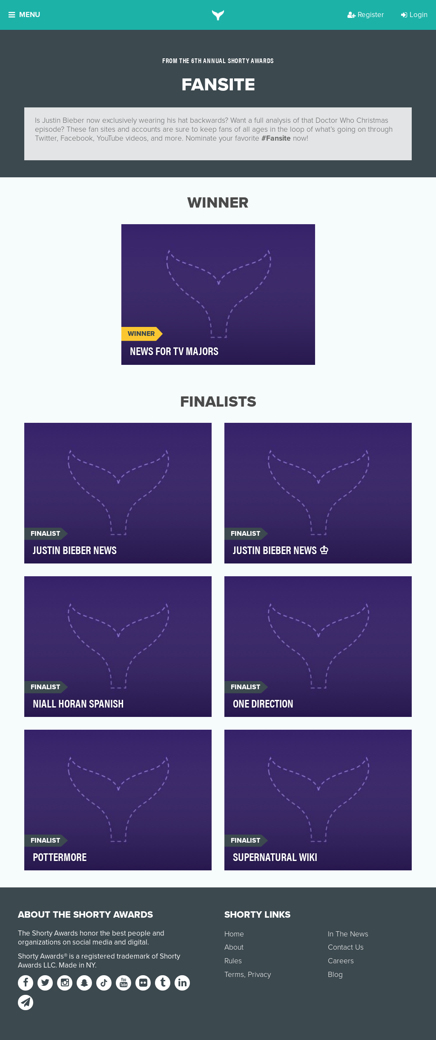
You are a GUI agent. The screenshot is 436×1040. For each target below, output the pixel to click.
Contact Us (346, 947)
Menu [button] (24, 14)
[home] (218, 15)
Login (414, 14)
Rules (233, 960)
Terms (234, 974)
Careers (341, 960)
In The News (348, 934)
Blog (335, 974)
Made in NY (77, 965)
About (234, 947)
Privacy (259, 974)
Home (234, 934)
